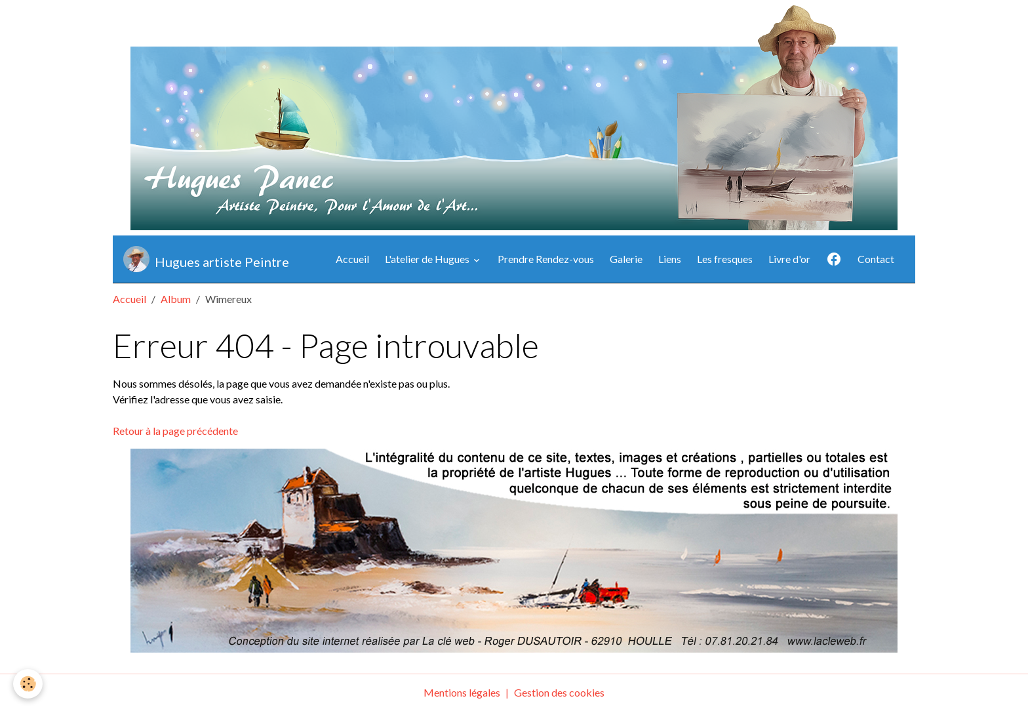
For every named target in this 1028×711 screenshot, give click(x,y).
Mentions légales (462, 692)
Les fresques (725, 259)
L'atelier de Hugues (428, 259)
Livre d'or (789, 259)
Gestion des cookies (559, 692)
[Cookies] (28, 684)
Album (176, 299)
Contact (876, 259)
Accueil (352, 259)
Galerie (626, 259)
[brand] (206, 259)
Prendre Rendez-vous (546, 259)
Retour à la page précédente (175, 430)
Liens (669, 259)
